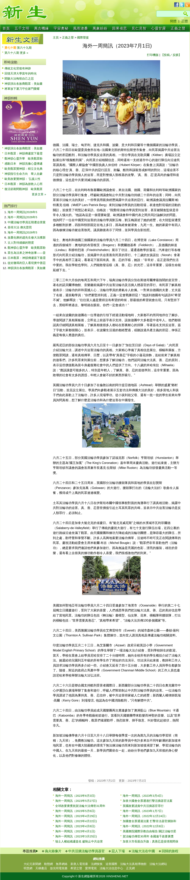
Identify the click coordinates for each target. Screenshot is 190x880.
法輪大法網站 (158, 864)
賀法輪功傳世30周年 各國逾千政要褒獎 (148, 836)
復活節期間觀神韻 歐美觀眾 (23, 189)
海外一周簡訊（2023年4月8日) (75, 826)
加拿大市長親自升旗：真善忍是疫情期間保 (150, 841)
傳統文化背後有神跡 (17, 68)
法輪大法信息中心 (111, 868)
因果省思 (119, 28)
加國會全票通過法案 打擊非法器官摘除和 (149, 821)
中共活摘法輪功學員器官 (86, 851)
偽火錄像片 (53, 851)
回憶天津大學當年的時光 (20, 73)
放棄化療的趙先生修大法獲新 (27, 237)
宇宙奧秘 (61, 28)
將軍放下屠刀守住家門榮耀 (22, 88)
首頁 (6, 28)
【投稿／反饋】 (171, 55)
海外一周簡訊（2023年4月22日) (76, 821)
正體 (184, 21)
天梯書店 (41, 868)
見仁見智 (139, 28)
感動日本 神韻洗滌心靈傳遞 (23, 163)
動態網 (48, 864)
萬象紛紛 (100, 28)
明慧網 (28, 868)
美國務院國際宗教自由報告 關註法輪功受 (149, 831)
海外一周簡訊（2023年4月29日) (76, 816)
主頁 (56, 37)
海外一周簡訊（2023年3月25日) (76, 836)
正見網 (130, 868)
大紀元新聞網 (32, 864)
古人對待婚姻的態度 (21, 242)
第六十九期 (24, 47)
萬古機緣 (41, 28)
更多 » (24, 52)
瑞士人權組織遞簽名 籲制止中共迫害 (79, 841)
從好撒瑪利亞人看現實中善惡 (27, 263)
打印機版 (153, 55)
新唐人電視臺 (79, 864)
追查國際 (111, 864)
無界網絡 (61, 864)
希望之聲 (76, 868)
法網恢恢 (97, 864)
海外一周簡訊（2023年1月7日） (144, 811)
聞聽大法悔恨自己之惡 (19, 78)
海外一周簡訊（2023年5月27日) (76, 800)
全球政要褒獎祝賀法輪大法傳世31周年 (80, 805)
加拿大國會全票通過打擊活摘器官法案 (147, 800)
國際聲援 (83, 37)
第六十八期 (12, 52)
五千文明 (22, 28)
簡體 (173, 21)
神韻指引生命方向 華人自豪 (23, 173)
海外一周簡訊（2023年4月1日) (75, 831)
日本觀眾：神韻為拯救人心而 (23, 184)
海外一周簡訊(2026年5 (22, 212)
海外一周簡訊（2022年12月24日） (145, 816)
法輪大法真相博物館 (133, 864)
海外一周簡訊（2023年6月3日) (75, 795)
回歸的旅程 (170, 851)
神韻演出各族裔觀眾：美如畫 (23, 83)
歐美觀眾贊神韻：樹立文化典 (23, 168)
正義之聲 (178, 28)
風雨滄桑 (80, 28)
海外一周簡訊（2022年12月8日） (144, 826)
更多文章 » (39, 194)
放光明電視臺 (58, 868)
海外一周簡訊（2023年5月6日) (75, 811)
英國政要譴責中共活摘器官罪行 (143, 805)
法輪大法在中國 (143, 851)
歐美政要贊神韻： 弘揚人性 (22, 178)
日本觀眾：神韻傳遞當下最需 (23, 153)
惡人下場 (118, 851)
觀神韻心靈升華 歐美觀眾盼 (23, 158)
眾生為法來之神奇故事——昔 (27, 252)
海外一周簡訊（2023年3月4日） (144, 795)
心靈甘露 (158, 28)
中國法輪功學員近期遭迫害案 (27, 222)
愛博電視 (91, 868)
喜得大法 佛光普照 (20, 227)
